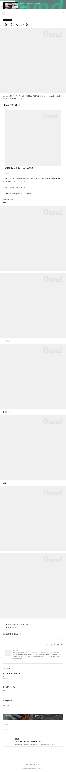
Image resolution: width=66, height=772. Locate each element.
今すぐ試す (23, 7)
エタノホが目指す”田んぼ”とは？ (12, 673)
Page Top (33, 758)
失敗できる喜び (7, 701)
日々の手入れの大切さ (9, 687)
